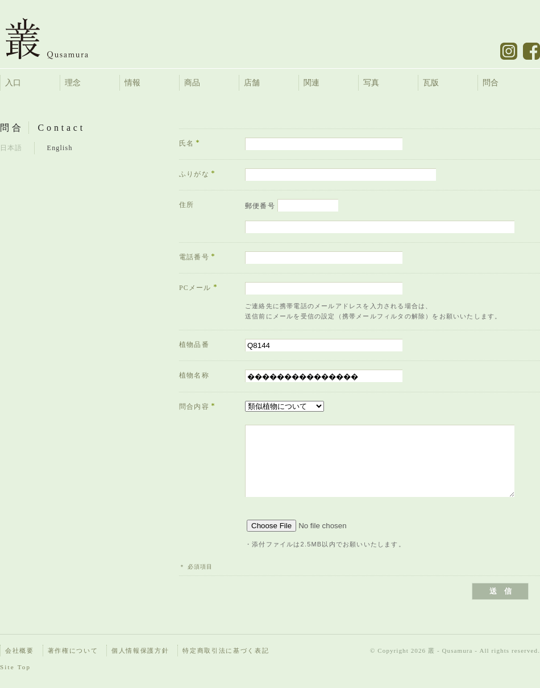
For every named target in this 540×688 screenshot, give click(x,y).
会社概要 (19, 650)
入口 (13, 82)
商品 (192, 82)
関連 (311, 82)
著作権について (73, 650)
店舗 (252, 82)
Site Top (15, 667)
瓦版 (431, 82)
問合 (491, 82)
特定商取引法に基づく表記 (225, 650)
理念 (73, 82)
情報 (132, 82)
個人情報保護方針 (140, 650)
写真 (371, 82)
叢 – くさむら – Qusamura (55, 38)
